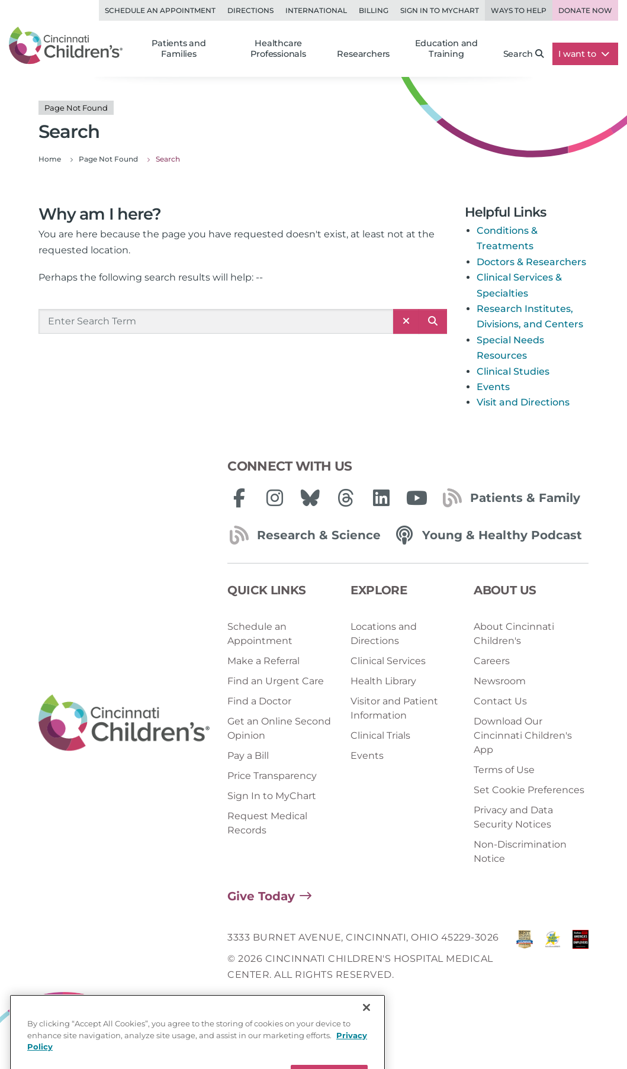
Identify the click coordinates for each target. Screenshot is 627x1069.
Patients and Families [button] (179, 48)
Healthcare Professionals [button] (278, 48)
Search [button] (523, 54)
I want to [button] (583, 54)
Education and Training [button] (446, 48)
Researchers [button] (363, 54)
